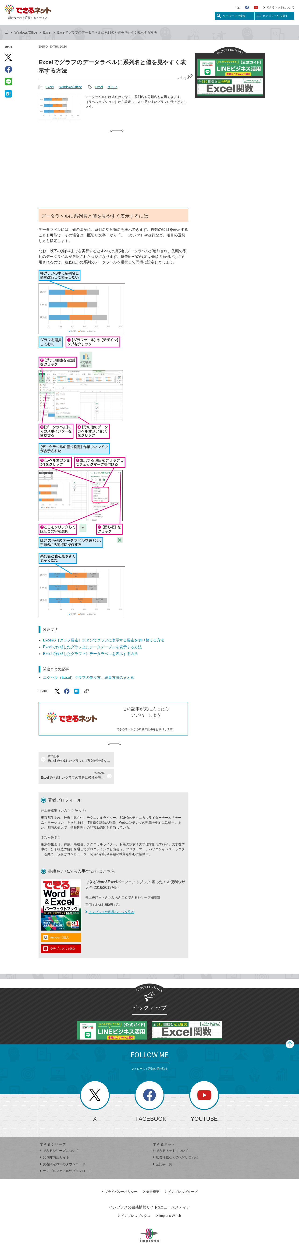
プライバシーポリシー (119, 1175)
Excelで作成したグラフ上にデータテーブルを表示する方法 (92, 647)
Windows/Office (25, 32)
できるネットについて (278, 7)
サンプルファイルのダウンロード (66, 1154)
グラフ (112, 87)
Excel (47, 32)
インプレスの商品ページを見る (109, 895)
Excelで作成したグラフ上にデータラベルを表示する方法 (90, 654)
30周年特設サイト (54, 1140)
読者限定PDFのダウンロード (62, 1147)
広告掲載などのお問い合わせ (175, 1140)
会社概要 (151, 1175)
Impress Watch (168, 1199)
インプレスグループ (181, 1175)
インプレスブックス (134, 1199)
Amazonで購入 (59, 920)
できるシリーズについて (59, 1134)
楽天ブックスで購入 (62, 932)
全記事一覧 (162, 1147)
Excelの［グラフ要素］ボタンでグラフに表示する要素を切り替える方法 (103, 640)
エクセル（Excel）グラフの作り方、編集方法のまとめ (88, 677)
